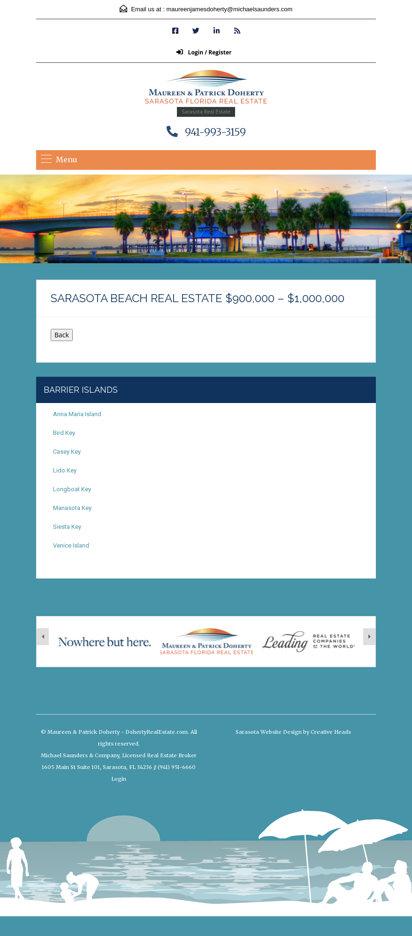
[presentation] (43, 636)
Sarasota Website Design (269, 732)
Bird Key (64, 432)
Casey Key (67, 451)
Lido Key (64, 470)
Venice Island (71, 545)
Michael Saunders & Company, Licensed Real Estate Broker (119, 755)
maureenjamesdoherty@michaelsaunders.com (229, 9)
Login (118, 779)
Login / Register (203, 52)
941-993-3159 (215, 132)
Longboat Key (72, 489)
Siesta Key (67, 526)
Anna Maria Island (77, 414)
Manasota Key (72, 507)
